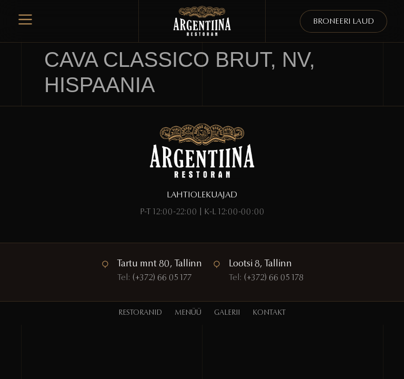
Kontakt (269, 313)
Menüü (188, 313)
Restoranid (140, 313)
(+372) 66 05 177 (162, 278)
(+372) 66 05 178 (274, 278)
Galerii (227, 313)
